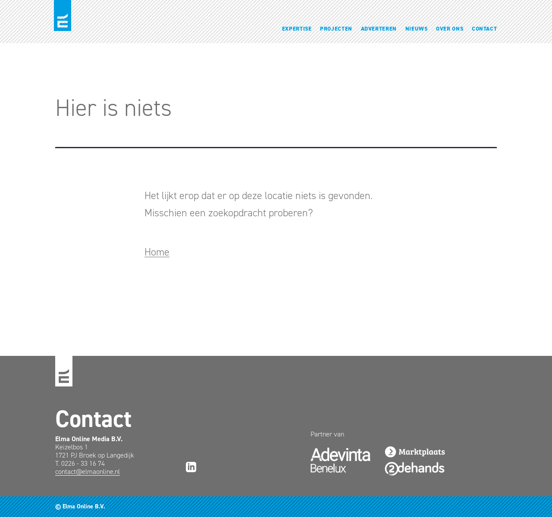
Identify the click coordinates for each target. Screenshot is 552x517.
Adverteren (379, 28)
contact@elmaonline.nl (87, 471)
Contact (484, 28)
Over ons (449, 28)
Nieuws (416, 28)
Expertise (297, 28)
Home (156, 252)
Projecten (336, 28)
